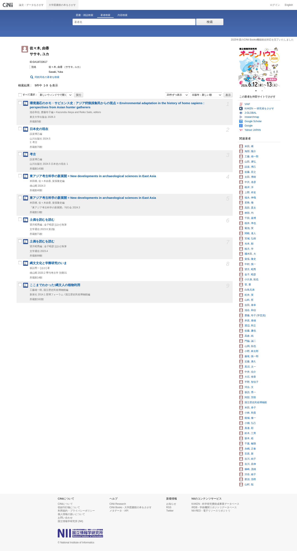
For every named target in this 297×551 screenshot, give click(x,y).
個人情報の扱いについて (71, 514)
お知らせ (171, 503)
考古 (33, 154)
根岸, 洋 (249, 187)
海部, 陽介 (250, 151)
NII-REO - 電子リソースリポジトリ (211, 510)
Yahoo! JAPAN (253, 130)
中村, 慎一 (250, 264)
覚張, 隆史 (250, 259)
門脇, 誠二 (250, 341)
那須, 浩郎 (250, 479)
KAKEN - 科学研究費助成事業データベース (215, 503)
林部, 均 (249, 212)
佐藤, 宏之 (250, 172)
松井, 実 (249, 294)
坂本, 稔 (249, 438)
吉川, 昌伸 (250, 464)
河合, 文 (249, 387)
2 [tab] (264, 91)
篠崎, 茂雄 (250, 469)
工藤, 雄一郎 (251, 156)
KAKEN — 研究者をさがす (259, 108)
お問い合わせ (65, 517)
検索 (210, 22)
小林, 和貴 (250, 412)
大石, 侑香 (250, 376)
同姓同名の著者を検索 (47, 77)
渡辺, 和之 (250, 325)
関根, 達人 (250, 233)
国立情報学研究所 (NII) (70, 521)
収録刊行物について (69, 507)
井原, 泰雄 (250, 320)
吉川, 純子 (250, 458)
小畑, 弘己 (250, 423)
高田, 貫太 (250, 207)
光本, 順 (249, 243)
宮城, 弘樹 (250, 238)
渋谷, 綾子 (250, 474)
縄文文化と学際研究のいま (48, 263)
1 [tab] (258, 91)
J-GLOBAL (251, 112)
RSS (168, 507)
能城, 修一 (250, 417)
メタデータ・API (119, 510)
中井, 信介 (250, 371)
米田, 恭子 (250, 407)
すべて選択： (28, 95)
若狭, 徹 (249, 202)
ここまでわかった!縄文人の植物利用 (55, 285)
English (289, 5)
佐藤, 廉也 (250, 330)
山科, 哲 (249, 299)
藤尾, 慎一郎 (251, 356)
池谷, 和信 (250, 310)
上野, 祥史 (250, 192)
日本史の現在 (39, 129)
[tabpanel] (259, 67)
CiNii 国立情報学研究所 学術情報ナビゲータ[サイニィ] (8, 5)
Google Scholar (253, 121)
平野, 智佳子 (251, 381)
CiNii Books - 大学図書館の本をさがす (131, 507)
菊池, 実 (249, 228)
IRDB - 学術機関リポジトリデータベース (214, 507)
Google (249, 125)
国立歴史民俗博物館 (256, 402)
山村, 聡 (249, 484)
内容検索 (122, 15)
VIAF (247, 104)
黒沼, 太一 (250, 366)
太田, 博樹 (250, 176)
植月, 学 (249, 248)
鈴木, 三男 (250, 433)
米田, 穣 (249, 146)
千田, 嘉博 (250, 218)
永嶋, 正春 (250, 448)
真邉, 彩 (249, 428)
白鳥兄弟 (250, 289)
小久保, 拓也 (251, 279)
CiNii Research (118, 503)
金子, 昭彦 (250, 274)
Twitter (169, 510)
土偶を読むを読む (42, 219)
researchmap (252, 117)
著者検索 (105, 15)
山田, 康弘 (250, 161)
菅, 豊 (248, 284)
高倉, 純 (249, 335)
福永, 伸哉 (250, 197)
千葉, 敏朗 (250, 443)
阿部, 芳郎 (250, 397)
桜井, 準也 (250, 223)
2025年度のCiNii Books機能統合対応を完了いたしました (262, 39)
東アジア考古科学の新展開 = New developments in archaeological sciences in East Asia (93, 176)
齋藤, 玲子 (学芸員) (255, 315)
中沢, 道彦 (250, 182)
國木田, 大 (250, 253)
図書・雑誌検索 (84, 15)
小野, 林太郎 (251, 351)
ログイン (275, 5)
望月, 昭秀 (250, 269)
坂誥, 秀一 (250, 392)
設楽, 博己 (250, 166)
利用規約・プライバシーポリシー (76, 510)
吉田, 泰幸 (250, 305)
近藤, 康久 (250, 361)
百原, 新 (249, 453)
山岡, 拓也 (250, 346)
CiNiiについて (65, 503)
